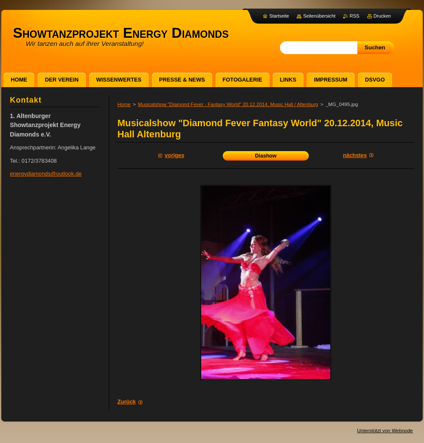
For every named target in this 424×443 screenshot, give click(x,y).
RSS (354, 15)
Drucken (382, 15)
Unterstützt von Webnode (385, 430)
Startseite (279, 15)
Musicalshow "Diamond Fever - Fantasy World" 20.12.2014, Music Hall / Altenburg (228, 104)
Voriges (174, 155)
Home (124, 104)
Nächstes (355, 155)
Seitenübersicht (319, 15)
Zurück (126, 401)
